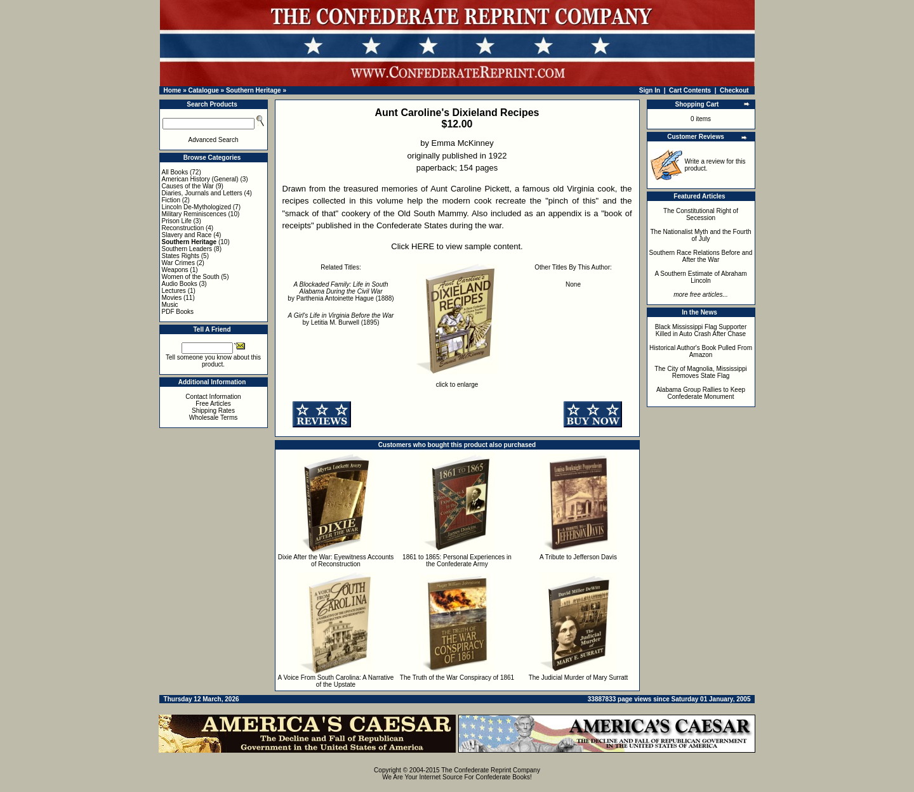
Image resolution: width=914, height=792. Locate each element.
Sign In (649, 90)
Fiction (171, 200)
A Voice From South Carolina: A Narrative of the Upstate (336, 681)
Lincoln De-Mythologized (197, 207)
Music (170, 304)
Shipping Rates (213, 410)
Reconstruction (183, 227)
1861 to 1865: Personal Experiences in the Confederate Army (457, 561)
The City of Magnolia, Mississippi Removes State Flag (700, 372)
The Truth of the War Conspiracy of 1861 (457, 677)
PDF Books (178, 311)
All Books (175, 172)
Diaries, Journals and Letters (202, 193)
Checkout (734, 90)
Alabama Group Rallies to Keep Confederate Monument (700, 393)
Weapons (175, 269)
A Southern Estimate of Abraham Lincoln (700, 277)
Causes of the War (188, 186)
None (573, 284)
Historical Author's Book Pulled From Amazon (700, 351)
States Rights (180, 255)
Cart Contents (690, 90)
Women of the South (191, 276)
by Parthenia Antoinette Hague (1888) (341, 291)
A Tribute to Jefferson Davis (578, 557)
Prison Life (177, 220)
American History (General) (200, 179)
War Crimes (178, 262)
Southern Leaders (187, 248)
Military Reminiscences (194, 214)
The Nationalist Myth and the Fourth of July (701, 235)
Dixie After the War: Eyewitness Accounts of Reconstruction (336, 561)
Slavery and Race (187, 234)
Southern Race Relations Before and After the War (701, 256)
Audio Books (179, 283)
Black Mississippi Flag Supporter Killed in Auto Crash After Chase (701, 330)
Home (173, 90)
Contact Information (213, 396)
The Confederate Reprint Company (490, 770)
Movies (172, 297)
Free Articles (213, 403)
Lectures (174, 290)
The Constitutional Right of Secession (700, 214)
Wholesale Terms (213, 417)
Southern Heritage (253, 90)
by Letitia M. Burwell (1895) (341, 319)
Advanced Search (214, 139)
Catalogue (203, 90)
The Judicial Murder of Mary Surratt (578, 677)
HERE (422, 246)
